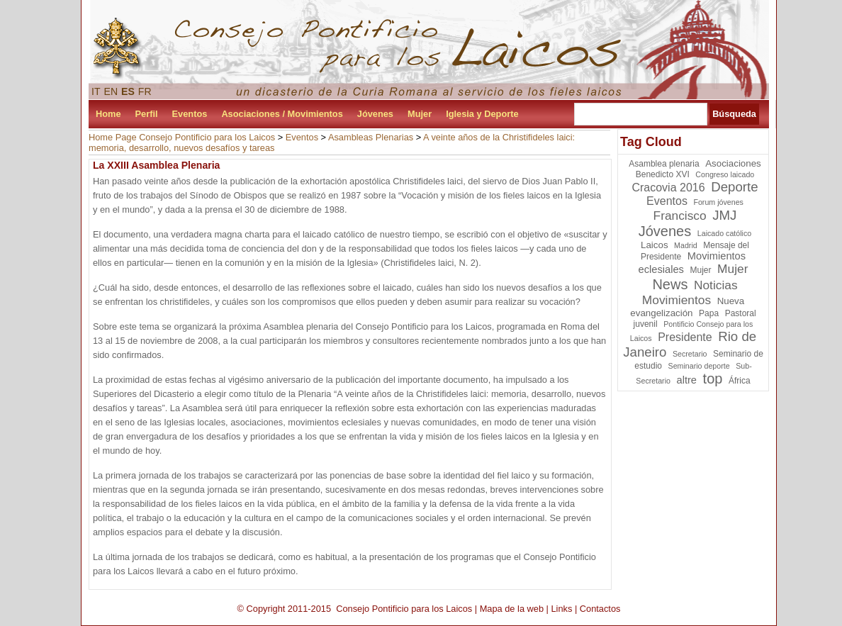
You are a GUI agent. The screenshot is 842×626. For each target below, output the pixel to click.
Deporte (734, 186)
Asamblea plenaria (664, 164)
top (713, 378)
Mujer (420, 113)
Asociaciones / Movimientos (281, 113)
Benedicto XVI (663, 174)
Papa (709, 313)
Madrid (685, 245)
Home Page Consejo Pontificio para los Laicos (182, 137)
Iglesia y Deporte (482, 113)
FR (145, 91)
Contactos (600, 608)
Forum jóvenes (718, 202)
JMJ (724, 215)
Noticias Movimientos (690, 292)
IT (96, 91)
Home (108, 113)
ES (128, 91)
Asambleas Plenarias (370, 137)
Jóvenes (375, 113)
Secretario (690, 354)
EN (111, 91)
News (669, 284)
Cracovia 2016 (668, 187)
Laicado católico (724, 233)
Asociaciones (733, 163)
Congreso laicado (724, 174)
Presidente (685, 337)
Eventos (190, 113)
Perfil (146, 113)
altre (687, 380)
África (740, 381)
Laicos (654, 245)
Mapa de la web (512, 608)
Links (561, 608)
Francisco (680, 215)
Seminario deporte (699, 366)
